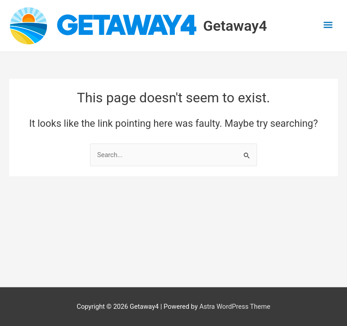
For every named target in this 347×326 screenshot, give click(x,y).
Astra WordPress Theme (234, 306)
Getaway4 (235, 25)
